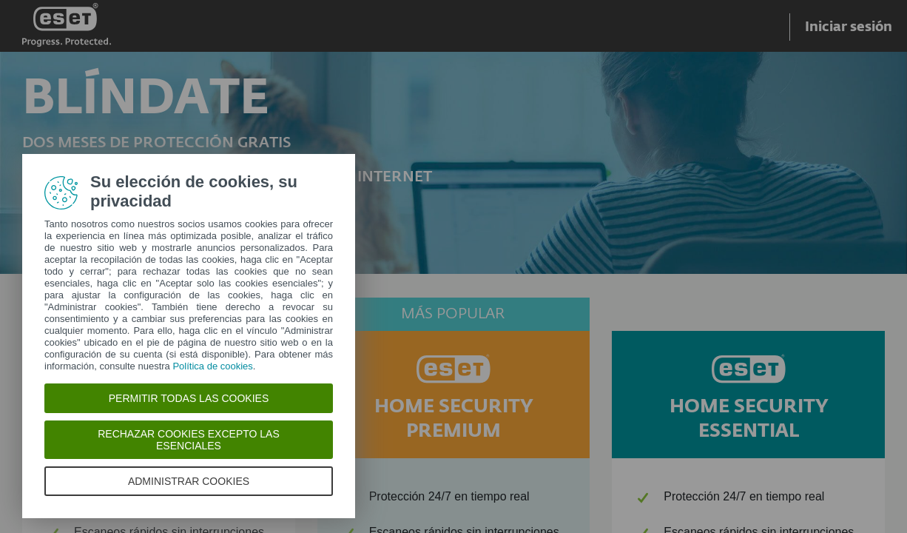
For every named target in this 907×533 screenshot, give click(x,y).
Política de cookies (212, 366)
